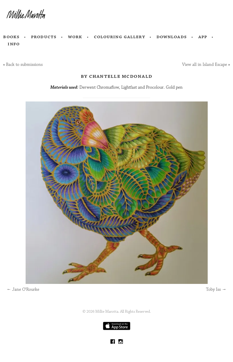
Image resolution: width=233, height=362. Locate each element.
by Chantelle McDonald (116, 76)
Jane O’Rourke (23, 289)
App (202, 37)
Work (75, 37)
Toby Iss (216, 289)
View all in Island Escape (204, 64)
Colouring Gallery (119, 37)
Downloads (171, 37)
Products (44, 37)
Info (14, 44)
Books (11, 37)
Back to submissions (24, 64)
